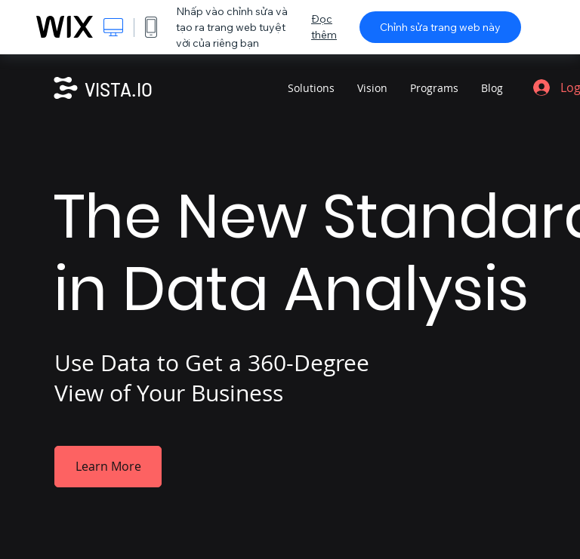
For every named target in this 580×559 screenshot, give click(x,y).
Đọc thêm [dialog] (324, 26)
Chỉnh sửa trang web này (440, 27)
